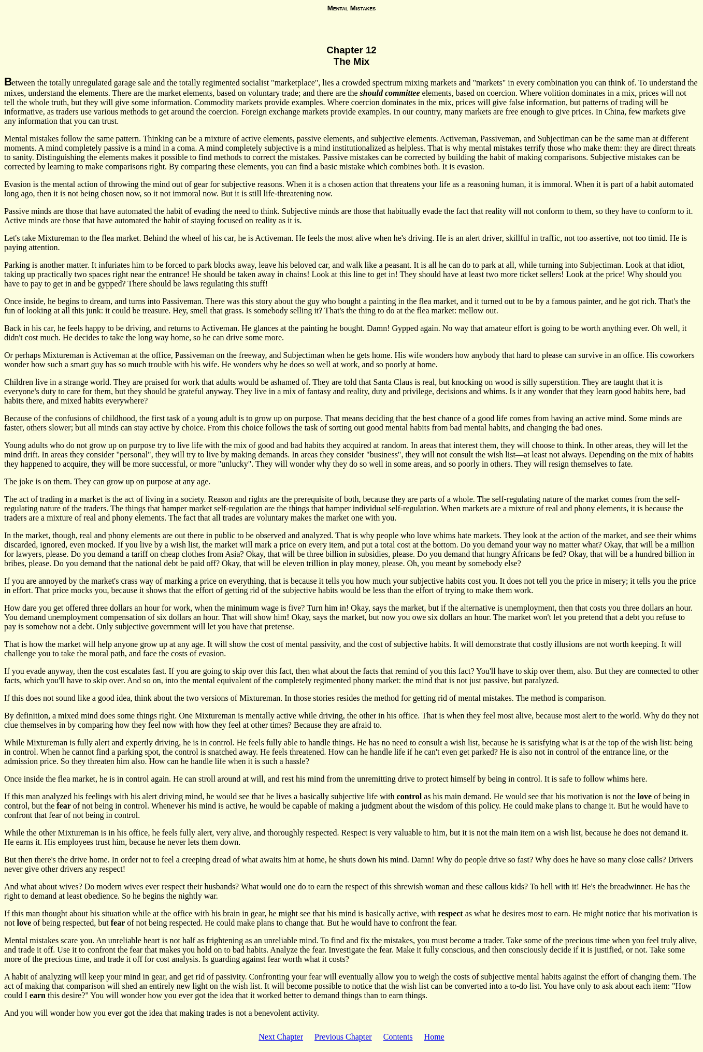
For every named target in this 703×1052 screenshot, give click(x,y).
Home (434, 1036)
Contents (398, 1036)
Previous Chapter (343, 1036)
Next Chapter (281, 1036)
